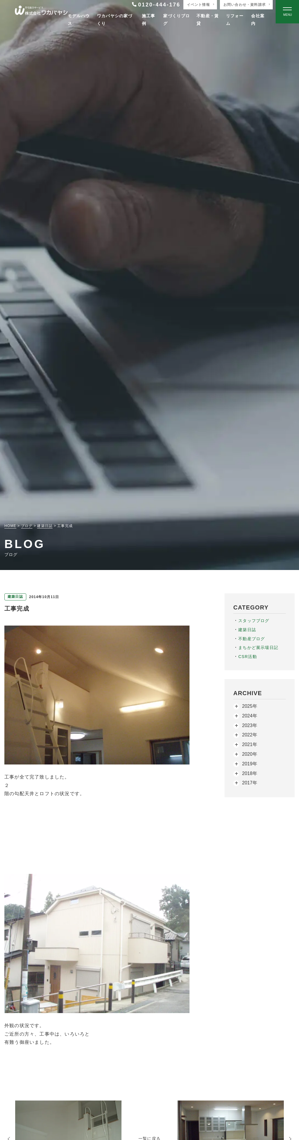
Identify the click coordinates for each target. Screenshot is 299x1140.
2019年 (249, 763)
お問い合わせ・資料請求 (244, 5)
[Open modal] (287, 11)
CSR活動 (247, 656)
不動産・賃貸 (208, 19)
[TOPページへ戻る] (41, 12)
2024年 (249, 715)
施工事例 (148, 19)
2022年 (249, 734)
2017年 (249, 782)
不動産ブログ (251, 638)
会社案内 (258, 19)
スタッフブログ (253, 620)
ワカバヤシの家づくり (115, 19)
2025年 (249, 706)
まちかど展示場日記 (258, 647)
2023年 (249, 725)
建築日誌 (247, 629)
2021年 (249, 744)
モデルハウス (79, 19)
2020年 (249, 754)
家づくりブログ (176, 19)
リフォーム (235, 19)
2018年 (249, 773)
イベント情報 (198, 5)
